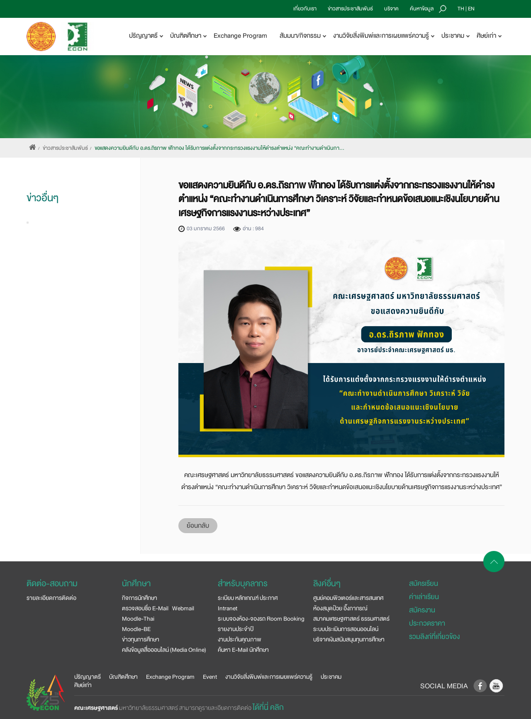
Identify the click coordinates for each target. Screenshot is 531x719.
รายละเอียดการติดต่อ (51, 598)
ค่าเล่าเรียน (424, 597)
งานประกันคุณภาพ (239, 639)
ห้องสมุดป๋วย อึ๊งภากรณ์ (340, 608)
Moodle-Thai (138, 619)
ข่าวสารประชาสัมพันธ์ (350, 8)
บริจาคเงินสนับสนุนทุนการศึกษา (349, 639)
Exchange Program (240, 35)
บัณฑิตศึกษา (123, 677)
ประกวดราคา (427, 623)
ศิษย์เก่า (83, 685)
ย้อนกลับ (198, 525)
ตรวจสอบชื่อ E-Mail (145, 608)
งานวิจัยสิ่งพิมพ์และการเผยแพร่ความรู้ (268, 677)
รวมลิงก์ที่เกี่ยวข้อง (434, 637)
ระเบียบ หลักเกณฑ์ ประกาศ (248, 598)
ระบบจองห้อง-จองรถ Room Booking (261, 619)
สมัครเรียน (423, 584)
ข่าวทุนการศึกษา (140, 639)
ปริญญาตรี (87, 677)
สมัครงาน (422, 610)
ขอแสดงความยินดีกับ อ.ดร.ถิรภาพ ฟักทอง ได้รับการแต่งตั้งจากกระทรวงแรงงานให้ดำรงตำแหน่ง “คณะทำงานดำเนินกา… (219, 148)
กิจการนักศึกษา (139, 598)
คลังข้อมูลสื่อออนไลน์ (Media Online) (164, 650)
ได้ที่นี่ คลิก (268, 707)
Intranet (227, 608)
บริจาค (391, 8)
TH (461, 8)
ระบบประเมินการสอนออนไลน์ (345, 629)
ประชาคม (331, 677)
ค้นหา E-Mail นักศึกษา (243, 650)
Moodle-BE (136, 629)
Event (210, 677)
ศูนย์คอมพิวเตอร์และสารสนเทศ (348, 598)
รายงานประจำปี (235, 629)
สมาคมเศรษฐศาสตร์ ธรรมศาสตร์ (351, 619)
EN (471, 8)
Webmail (183, 608)
